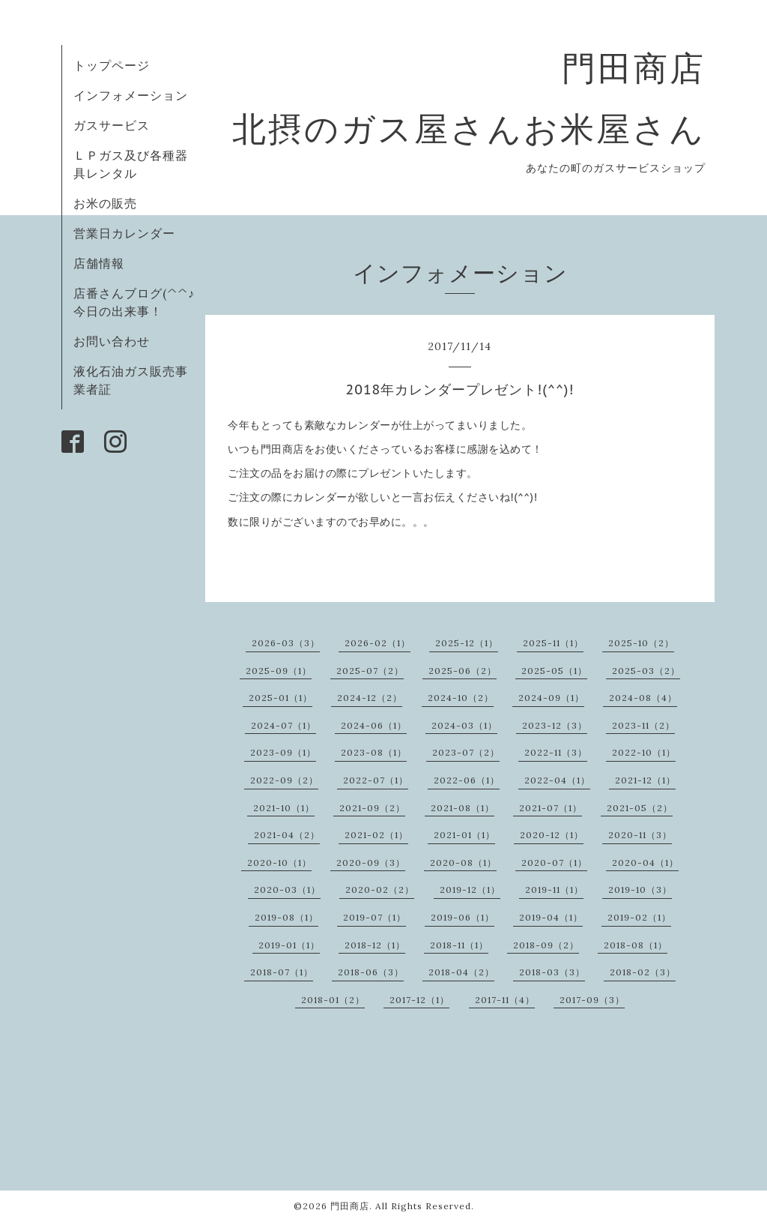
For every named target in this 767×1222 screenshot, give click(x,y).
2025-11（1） (553, 642)
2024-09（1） (551, 697)
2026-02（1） (377, 642)
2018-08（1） (635, 945)
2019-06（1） (462, 917)
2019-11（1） (554, 889)
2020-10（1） (279, 862)
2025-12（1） (466, 642)
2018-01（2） (333, 999)
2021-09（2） (372, 807)
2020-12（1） (551, 834)
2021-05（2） (640, 807)
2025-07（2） (370, 670)
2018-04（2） (461, 972)
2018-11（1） (459, 945)
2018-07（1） (281, 972)
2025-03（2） (646, 670)
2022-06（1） (467, 780)
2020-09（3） (370, 862)
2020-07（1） (554, 862)
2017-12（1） (419, 999)
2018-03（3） (552, 972)
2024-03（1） (464, 725)
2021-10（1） (284, 807)
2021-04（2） (287, 834)
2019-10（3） (640, 889)
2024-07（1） (283, 725)
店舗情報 (98, 263)
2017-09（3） (592, 999)
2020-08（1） (463, 862)
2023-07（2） (466, 752)
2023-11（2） (643, 725)
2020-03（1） (287, 889)
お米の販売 (105, 203)
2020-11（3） (640, 834)
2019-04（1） (551, 917)
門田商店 (349, 1206)
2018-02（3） (643, 972)
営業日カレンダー (124, 233)
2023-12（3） (554, 725)
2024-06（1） (374, 725)
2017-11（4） (505, 999)
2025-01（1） (280, 697)
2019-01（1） (289, 945)
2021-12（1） (645, 780)
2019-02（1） (639, 917)
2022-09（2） (284, 780)
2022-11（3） (555, 752)
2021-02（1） (376, 834)
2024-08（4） (643, 697)
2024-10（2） (461, 697)
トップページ (111, 65)
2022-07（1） (375, 780)
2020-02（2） (379, 889)
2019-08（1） (286, 917)
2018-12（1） (375, 945)
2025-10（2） (641, 642)
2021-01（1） (464, 834)
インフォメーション (130, 95)
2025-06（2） (462, 670)
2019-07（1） (374, 917)
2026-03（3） (286, 642)
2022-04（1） (557, 780)
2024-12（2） (369, 697)
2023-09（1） (283, 752)
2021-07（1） (550, 807)
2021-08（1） (462, 807)
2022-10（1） (644, 752)
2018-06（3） (371, 972)
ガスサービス (111, 125)
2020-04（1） (645, 862)
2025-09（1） (279, 670)
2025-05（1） (554, 670)
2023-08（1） (374, 752)
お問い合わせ (111, 341)
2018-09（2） (546, 945)
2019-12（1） (470, 889)
